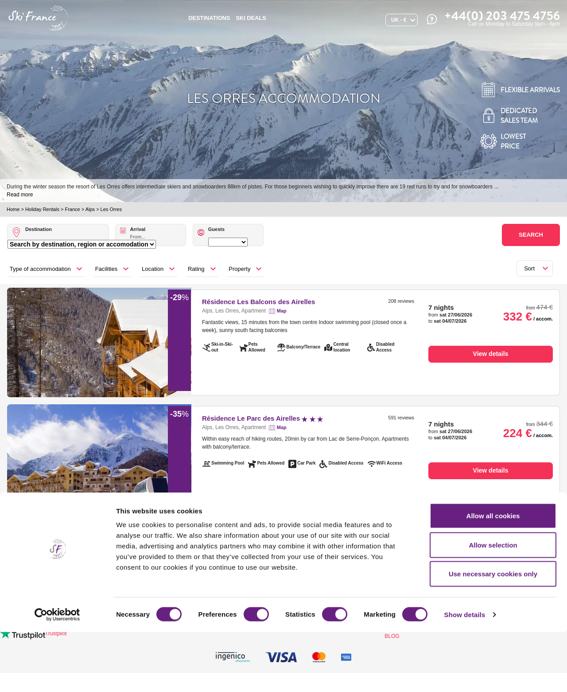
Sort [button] (529, 268)
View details (491, 353)
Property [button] (239, 269)
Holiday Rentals (42, 209)
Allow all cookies (493, 575)
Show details (464, 674)
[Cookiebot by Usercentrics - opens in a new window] (57, 674)
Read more (20, 195)
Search (531, 234)
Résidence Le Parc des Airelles (262, 418)
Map (282, 310)
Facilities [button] (106, 269)
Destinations (209, 18)
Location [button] (152, 269)
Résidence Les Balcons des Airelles (258, 301)
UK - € (399, 20)
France (72, 209)
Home (13, 209)
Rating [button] (196, 269)
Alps (90, 209)
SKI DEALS (251, 18)
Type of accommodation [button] (40, 269)
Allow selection (493, 605)
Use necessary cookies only (493, 633)
